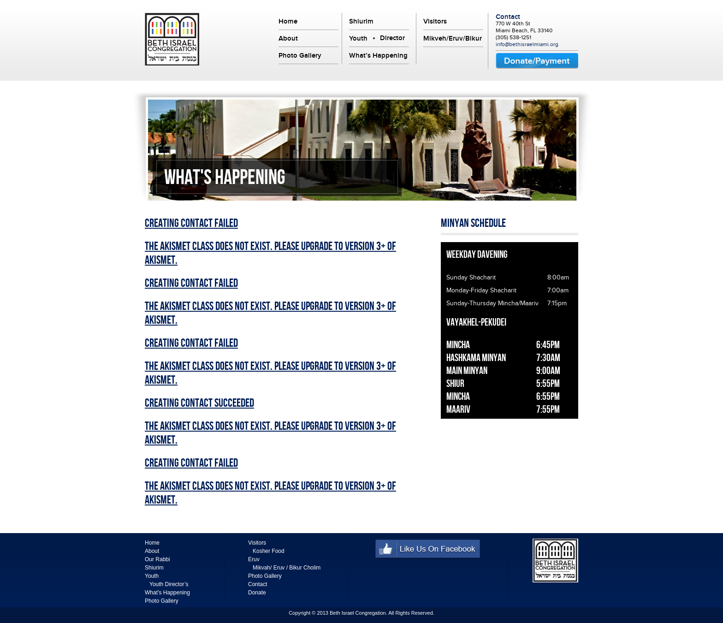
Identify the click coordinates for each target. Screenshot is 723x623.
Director (392, 38)
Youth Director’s (169, 584)
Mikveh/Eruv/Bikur (452, 38)
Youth (358, 38)
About (288, 38)
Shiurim (361, 21)
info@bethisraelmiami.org (527, 44)
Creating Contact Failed (191, 224)
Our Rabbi (157, 559)
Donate (257, 592)
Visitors (435, 21)
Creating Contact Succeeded (199, 403)
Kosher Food (268, 551)
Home (288, 21)
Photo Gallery (300, 55)
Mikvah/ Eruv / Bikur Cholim (286, 567)
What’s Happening (378, 55)
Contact (508, 16)
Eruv (254, 559)
